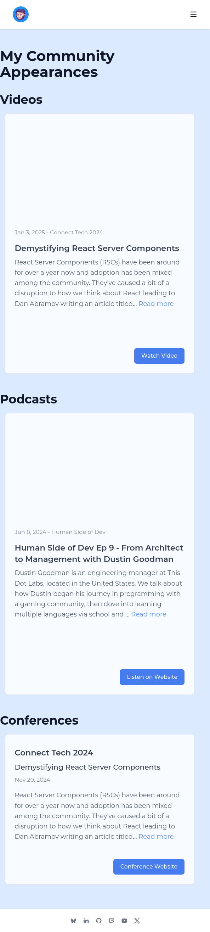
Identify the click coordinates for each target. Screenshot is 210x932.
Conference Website (148, 866)
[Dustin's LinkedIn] (86, 921)
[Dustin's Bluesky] (73, 921)
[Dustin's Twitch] (111, 921)
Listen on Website (152, 677)
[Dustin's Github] (98, 921)
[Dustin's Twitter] (137, 921)
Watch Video (159, 355)
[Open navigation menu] (193, 14)
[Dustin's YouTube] (124, 921)
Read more (156, 304)
